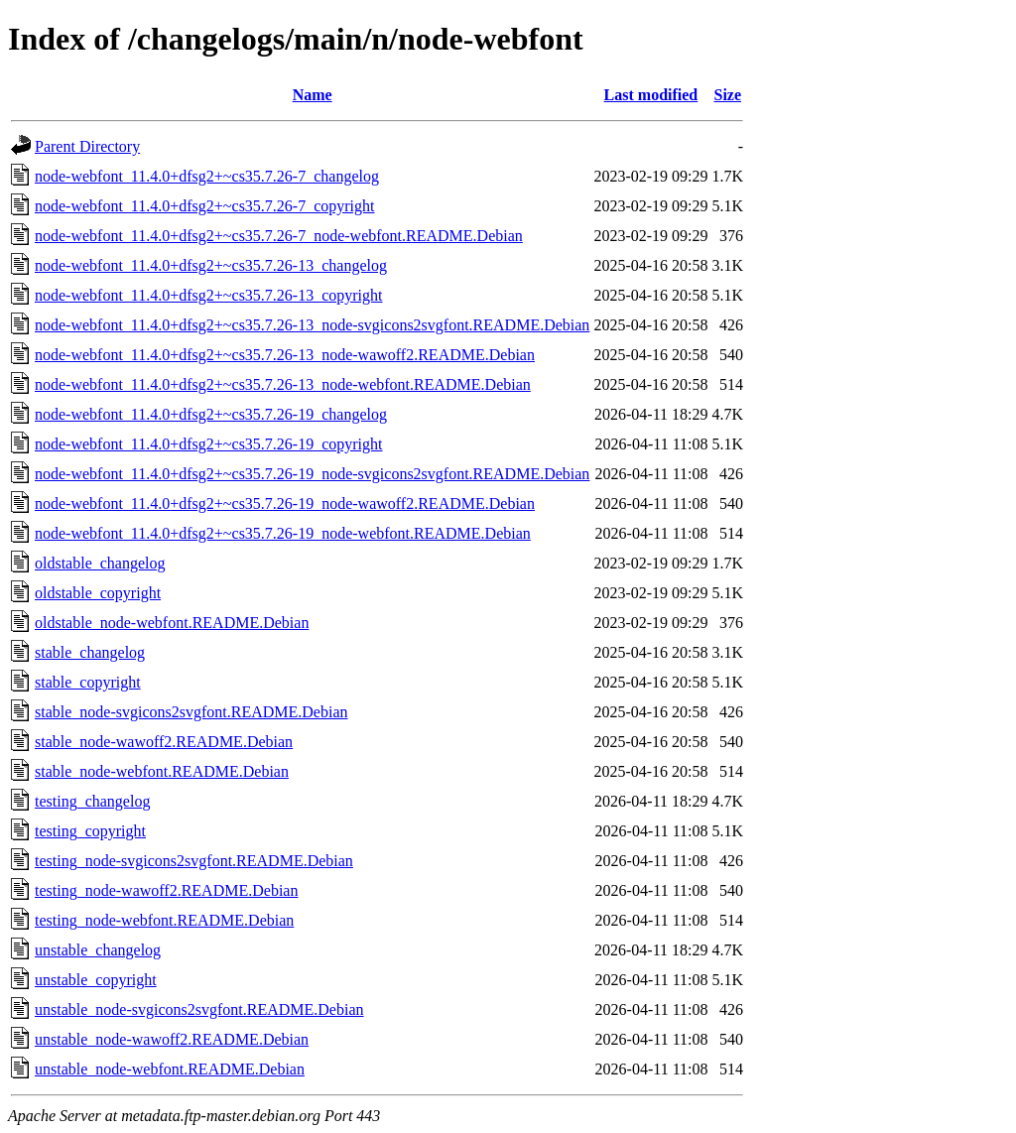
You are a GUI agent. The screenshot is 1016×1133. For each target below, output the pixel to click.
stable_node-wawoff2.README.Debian (164, 741)
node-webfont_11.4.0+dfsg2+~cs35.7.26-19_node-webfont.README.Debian (283, 533)
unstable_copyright (96, 979)
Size (727, 94)
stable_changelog (90, 652)
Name (312, 94)
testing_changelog (92, 801)
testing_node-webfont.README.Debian (164, 920)
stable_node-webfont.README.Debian (162, 771)
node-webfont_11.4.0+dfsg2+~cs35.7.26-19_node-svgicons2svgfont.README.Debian (312, 473)
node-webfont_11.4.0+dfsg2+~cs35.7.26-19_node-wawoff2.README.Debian (285, 503)
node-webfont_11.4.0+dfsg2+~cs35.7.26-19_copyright (209, 444)
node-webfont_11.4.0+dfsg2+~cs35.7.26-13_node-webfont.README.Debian (283, 384)
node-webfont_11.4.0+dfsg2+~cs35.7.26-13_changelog (211, 265)
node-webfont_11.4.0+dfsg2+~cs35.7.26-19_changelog (211, 414)
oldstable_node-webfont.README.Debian (172, 622)
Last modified (651, 94)
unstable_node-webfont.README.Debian (170, 1069)
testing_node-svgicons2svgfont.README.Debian (194, 860)
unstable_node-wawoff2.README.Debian (172, 1039)
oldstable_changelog (100, 563)
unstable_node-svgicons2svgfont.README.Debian (199, 1009)
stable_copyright (88, 682)
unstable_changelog (98, 950)
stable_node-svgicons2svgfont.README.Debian (191, 711)
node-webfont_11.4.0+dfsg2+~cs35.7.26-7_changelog (207, 176)
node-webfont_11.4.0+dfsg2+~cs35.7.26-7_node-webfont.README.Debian (279, 235)
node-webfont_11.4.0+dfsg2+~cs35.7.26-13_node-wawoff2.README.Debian (285, 354)
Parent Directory (87, 146)
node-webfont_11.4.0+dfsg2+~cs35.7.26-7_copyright (205, 205)
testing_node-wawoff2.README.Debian (166, 890)
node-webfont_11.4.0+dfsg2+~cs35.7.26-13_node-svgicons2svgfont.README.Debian (312, 324)
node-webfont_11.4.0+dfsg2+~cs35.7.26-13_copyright (209, 295)
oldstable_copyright (98, 592)
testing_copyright (90, 830)
